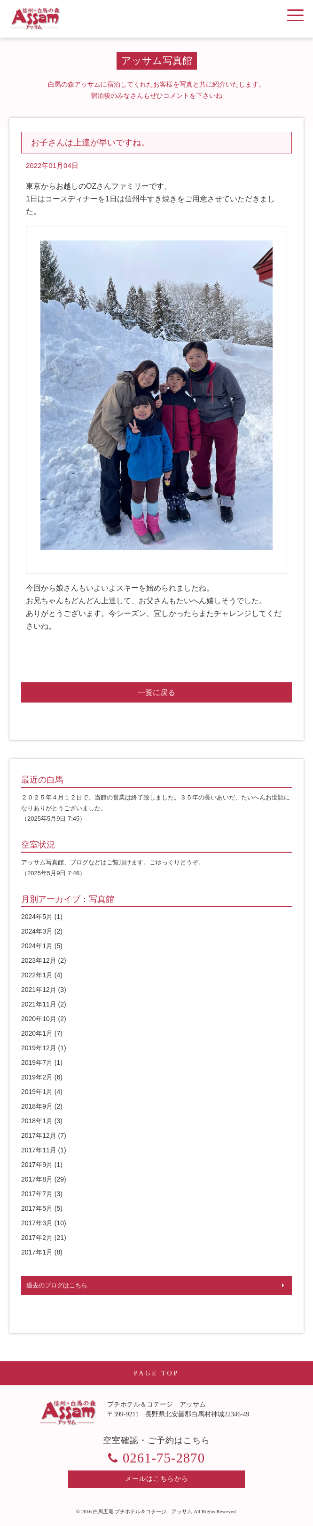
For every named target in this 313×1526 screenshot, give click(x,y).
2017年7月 (37, 1194)
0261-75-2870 (164, 1457)
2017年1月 (37, 1252)
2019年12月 (38, 1048)
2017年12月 (38, 1135)
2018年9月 (37, 1106)
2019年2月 (37, 1077)
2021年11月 (38, 1004)
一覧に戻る (156, 692)
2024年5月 (37, 916)
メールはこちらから (156, 1478)
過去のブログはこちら (56, 1285)
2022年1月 (37, 975)
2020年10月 (38, 1019)
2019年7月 (37, 1062)
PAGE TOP (157, 1373)
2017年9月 (37, 1164)
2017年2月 (37, 1237)
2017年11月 (38, 1150)
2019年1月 (37, 1091)
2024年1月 (37, 946)
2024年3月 (37, 931)
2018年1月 (37, 1121)
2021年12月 (38, 989)
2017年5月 (37, 1208)
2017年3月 (37, 1223)
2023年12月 (38, 960)
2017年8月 (37, 1179)
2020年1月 (37, 1033)
